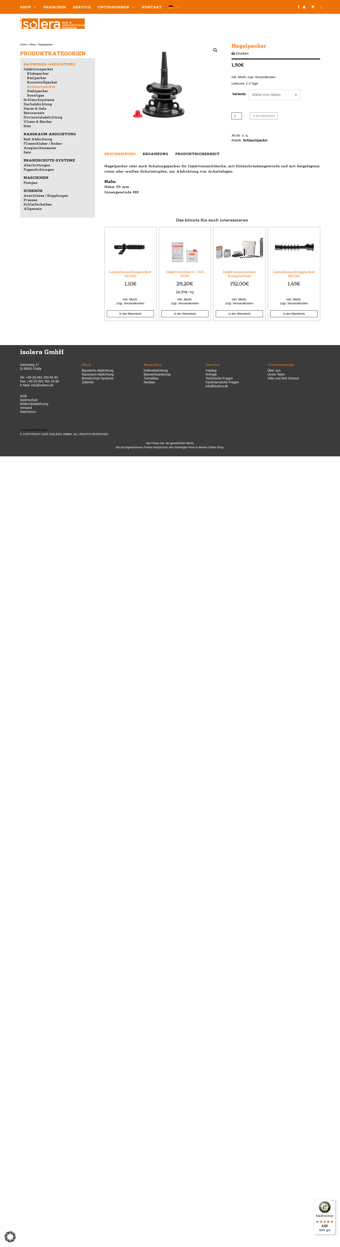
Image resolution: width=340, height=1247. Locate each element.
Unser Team (276, 374)
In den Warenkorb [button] (130, 313)
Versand (26, 408)
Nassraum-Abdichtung (50, 134)
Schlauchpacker (255, 140)
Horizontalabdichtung (43, 117)
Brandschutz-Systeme (49, 160)
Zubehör (33, 190)
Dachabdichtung (38, 104)
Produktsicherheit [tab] (197, 154)
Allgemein (33, 208)
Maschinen (36, 177)
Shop (30, 7)
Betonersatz (34, 113)
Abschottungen (37, 165)
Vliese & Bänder (38, 121)
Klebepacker (38, 73)
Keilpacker (36, 78)
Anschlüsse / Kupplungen (46, 195)
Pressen (31, 200)
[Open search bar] (321, 7)
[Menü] (332, 1201)
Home (23, 44)
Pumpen (31, 182)
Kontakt (152, 7)
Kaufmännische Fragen (222, 382)
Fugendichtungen (39, 169)
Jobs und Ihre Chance (283, 378)
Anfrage (211, 374)
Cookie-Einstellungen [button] (34, 429)
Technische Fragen (219, 378)
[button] (215, 50)
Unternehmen (118, 7)
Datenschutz (29, 400)
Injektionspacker (38, 69)
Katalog (211, 370)
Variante (239, 94)
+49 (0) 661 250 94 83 (42, 377)
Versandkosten (265, 77)
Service (82, 7)
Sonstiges (35, 95)
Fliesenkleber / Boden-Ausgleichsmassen (43, 145)
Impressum (28, 412)
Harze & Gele (35, 108)
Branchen (54, 7)
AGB (23, 396)
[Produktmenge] (237, 115)
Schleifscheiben (38, 204)
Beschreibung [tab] (120, 154)
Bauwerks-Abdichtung (49, 64)
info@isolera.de (42, 385)
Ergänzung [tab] (155, 154)
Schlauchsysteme (39, 99)
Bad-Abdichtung (38, 139)
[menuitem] (174, 7)
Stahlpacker (37, 91)
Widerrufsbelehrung (34, 404)
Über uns (274, 370)
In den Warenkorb (264, 115)
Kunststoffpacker (42, 82)
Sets (27, 126)
